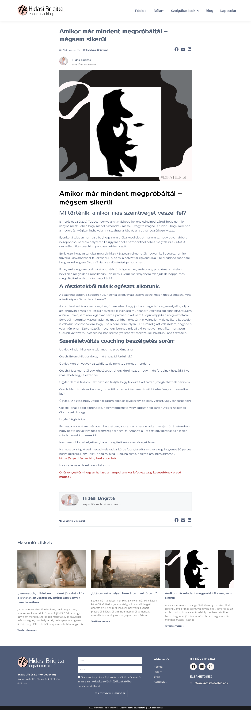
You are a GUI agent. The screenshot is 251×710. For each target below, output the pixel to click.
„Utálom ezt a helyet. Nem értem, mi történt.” (124, 593)
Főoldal (141, 11)
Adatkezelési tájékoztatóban (113, 681)
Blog (209, 11)
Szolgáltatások (185, 11)
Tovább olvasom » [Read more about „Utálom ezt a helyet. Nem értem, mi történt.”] (100, 621)
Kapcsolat (228, 11)
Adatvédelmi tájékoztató (132, 708)
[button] (176, 49)
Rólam (159, 11)
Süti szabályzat (155, 708)
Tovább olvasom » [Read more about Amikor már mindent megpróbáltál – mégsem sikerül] (174, 626)
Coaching (91, 50)
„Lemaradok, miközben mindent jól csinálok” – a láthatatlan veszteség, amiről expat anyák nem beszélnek (50, 598)
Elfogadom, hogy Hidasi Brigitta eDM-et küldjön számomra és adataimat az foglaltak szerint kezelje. (109, 681)
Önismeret (102, 50)
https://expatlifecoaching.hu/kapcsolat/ (87, 458)
